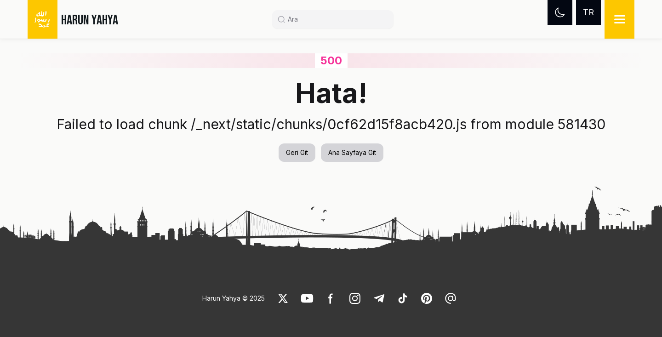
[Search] (336, 19)
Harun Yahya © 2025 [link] (233, 298)
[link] (283, 298)
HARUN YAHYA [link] (89, 20)
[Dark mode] (560, 12)
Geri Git (297, 152)
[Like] (283, 298)
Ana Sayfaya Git (352, 152)
